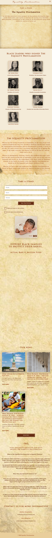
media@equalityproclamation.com (26, 514)
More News (26, 435)
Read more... (5, 384)
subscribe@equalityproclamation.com (26, 521)
